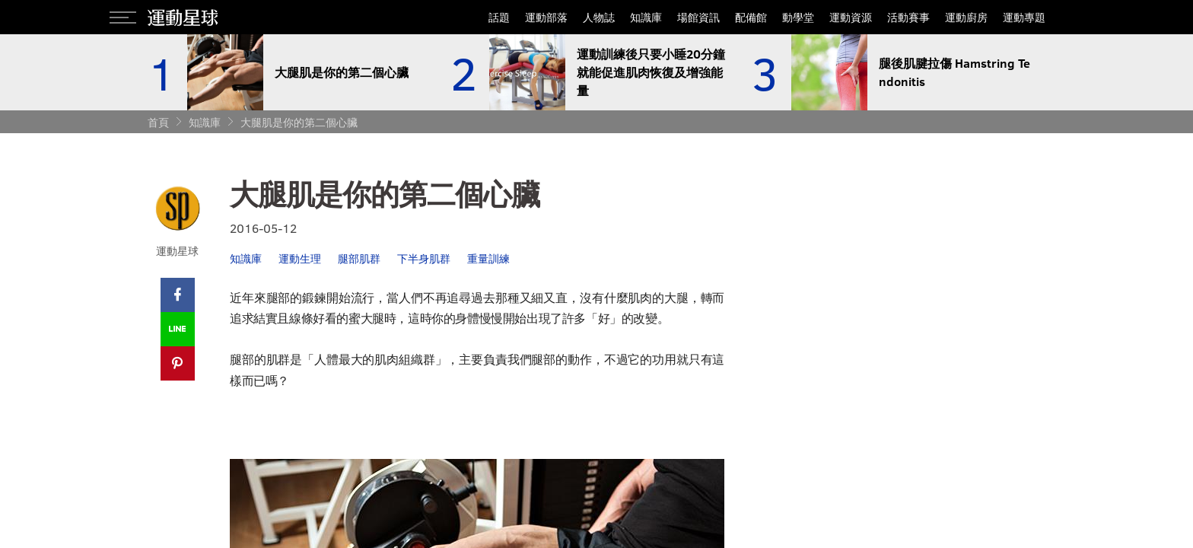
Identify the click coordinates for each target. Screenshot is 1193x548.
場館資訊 (698, 17)
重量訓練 (488, 258)
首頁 (158, 122)
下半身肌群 (423, 258)
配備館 (751, 17)
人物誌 (599, 17)
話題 (499, 17)
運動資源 (850, 17)
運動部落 (546, 17)
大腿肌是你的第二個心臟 (299, 122)
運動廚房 (966, 17)
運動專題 (1024, 17)
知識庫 (646, 17)
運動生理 (299, 258)
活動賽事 (908, 17)
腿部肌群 (359, 258)
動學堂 (798, 17)
